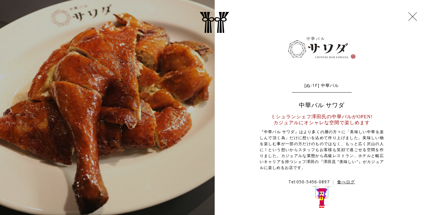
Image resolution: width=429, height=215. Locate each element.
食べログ (346, 182)
